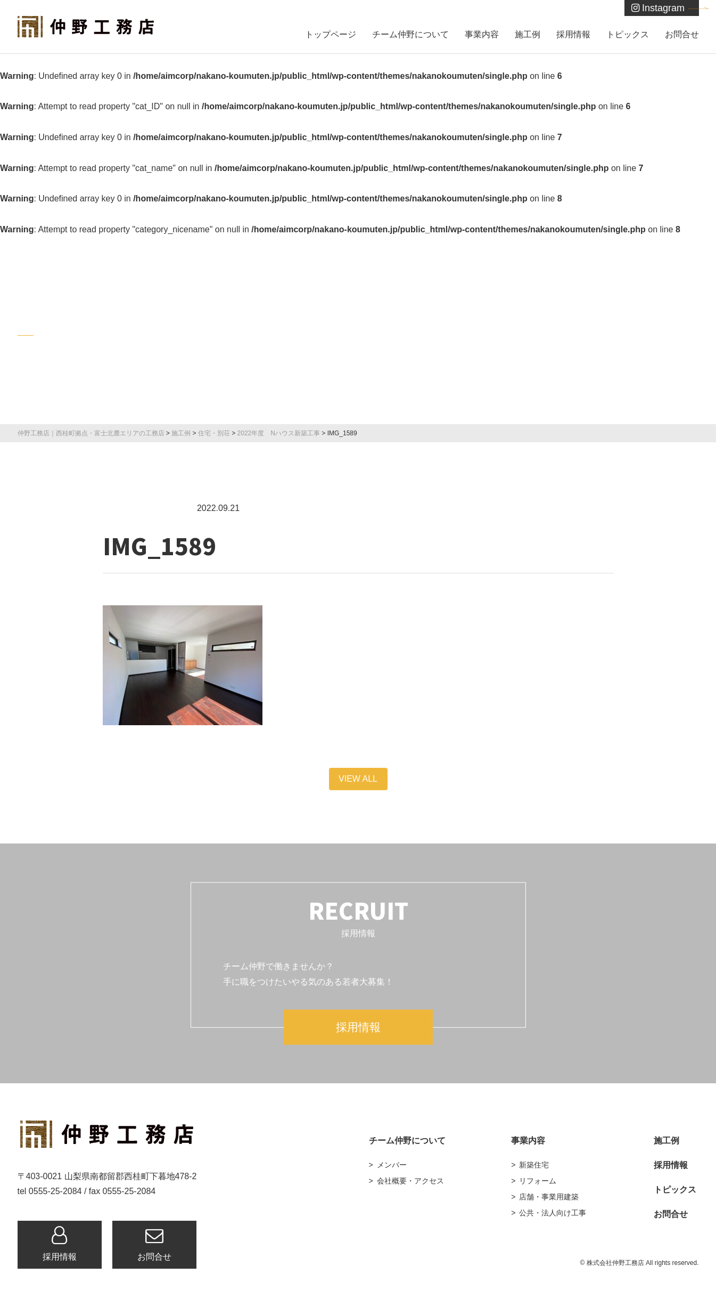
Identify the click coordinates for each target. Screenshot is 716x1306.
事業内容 (482, 34)
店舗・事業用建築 (549, 1196)
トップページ (330, 34)
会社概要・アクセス (410, 1181)
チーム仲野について (410, 34)
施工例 (527, 34)
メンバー (392, 1165)
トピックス (627, 34)
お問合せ (682, 34)
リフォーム (537, 1181)
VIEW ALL (358, 778)
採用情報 (573, 34)
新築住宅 (534, 1165)
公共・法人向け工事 (552, 1212)
